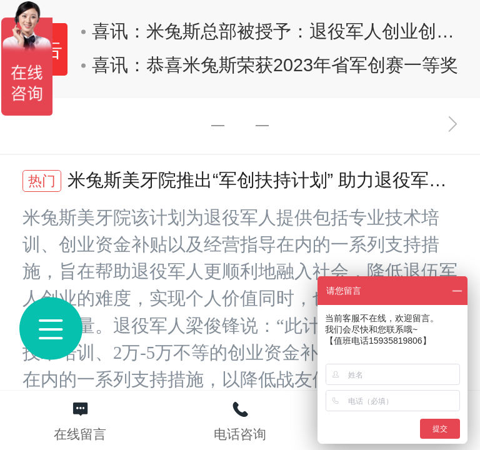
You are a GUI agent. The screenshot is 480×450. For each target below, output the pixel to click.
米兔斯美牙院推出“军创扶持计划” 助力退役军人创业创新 (234, 181)
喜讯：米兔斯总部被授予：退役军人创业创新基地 (274, 31)
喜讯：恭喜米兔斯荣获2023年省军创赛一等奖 (269, 65)
